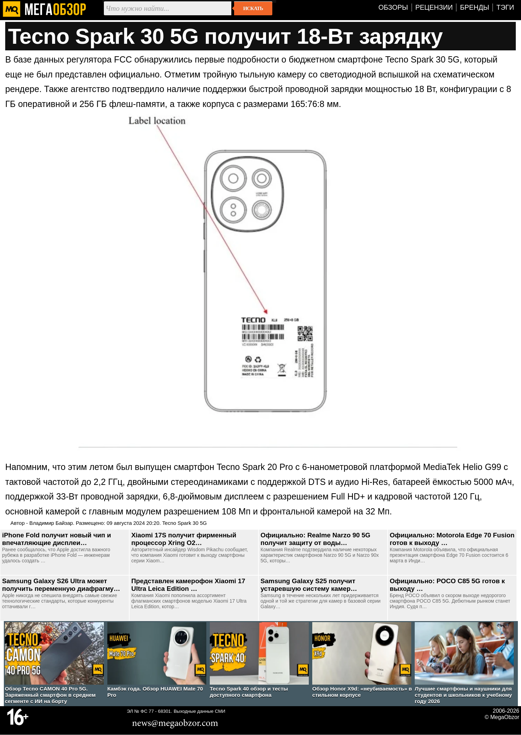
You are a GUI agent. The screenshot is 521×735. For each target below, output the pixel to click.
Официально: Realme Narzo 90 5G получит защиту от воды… (315, 538)
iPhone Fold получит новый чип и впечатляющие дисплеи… (56, 538)
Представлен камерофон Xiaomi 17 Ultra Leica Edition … (188, 584)
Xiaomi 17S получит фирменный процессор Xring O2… (183, 538)
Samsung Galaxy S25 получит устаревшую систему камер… (308, 584)
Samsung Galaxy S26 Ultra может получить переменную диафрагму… (61, 584)
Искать (253, 8)
